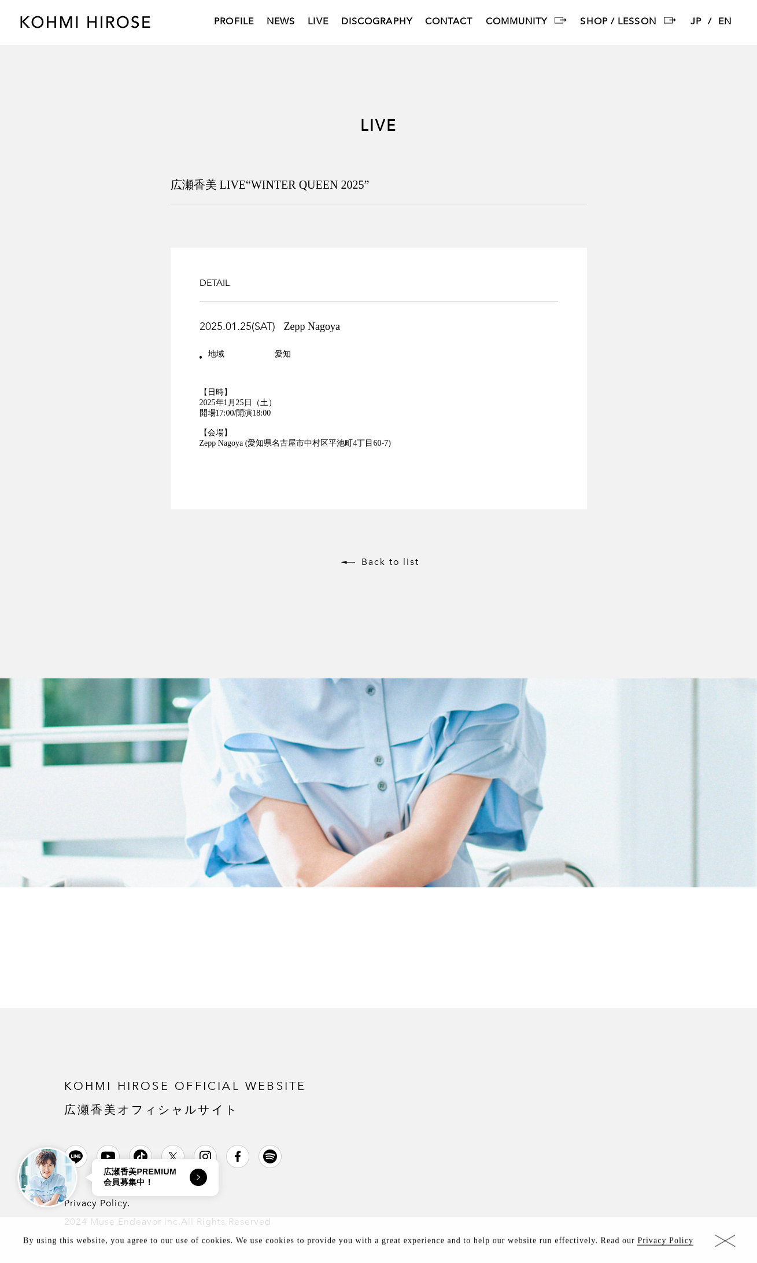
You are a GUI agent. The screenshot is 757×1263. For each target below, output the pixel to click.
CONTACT (449, 22)
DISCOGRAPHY (376, 22)
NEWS (281, 22)
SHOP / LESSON (618, 22)
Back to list (390, 562)
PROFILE (234, 22)
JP (695, 22)
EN (725, 22)
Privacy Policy (665, 1243)
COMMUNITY (517, 22)
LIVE (318, 22)
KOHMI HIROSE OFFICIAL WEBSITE (185, 1097)
